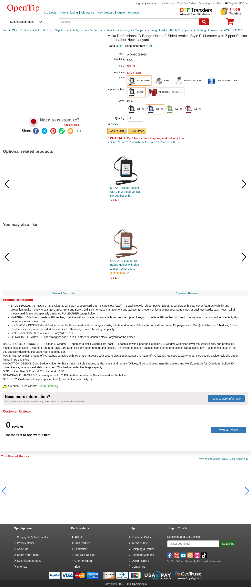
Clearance (87, 12)
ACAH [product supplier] (149, 45)
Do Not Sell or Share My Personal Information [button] (194, 561)
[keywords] (129, 21)
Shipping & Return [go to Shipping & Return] (143, 549)
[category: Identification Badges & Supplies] (126, 30)
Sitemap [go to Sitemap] (22, 566)
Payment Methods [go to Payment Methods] (143, 554)
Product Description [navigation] (64, 293)
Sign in (140, 3)
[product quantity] (135, 118)
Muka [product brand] (119, 45)
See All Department (22, 21)
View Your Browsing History (213, 458)
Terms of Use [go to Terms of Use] (140, 543)
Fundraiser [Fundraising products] (81, 549)
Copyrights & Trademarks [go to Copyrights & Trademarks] (32, 537)
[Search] (204, 21)
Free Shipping (69, 12)
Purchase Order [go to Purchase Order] (141, 537)
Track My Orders (186, 3)
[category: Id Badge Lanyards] (207, 30)
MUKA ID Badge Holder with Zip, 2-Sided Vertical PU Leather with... (125, 191)
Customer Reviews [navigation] (187, 293)
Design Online (140, 560)
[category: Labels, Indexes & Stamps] (86, 30)
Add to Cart (117, 131)
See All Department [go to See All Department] (29, 560)
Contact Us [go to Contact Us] (138, 566)
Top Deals (49, 12)
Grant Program (84, 560)
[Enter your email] (193, 543)
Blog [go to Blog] (77, 566)
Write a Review (228, 430)
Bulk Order (137, 131)
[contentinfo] (23, 8)
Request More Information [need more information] (226, 398)
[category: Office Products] (21, 30)
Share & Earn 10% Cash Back (127, 142)
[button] (236, 3)
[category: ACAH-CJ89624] (234, 30)
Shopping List (207, 3)
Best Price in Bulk (163, 142)
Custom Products (128, 12)
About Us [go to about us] (22, 549)
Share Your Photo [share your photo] (28, 554)
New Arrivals (106, 12)
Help (219, 3)
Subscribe (228, 543)
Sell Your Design (85, 554)
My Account (168, 3)
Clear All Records (239, 458)
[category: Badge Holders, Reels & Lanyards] (171, 30)
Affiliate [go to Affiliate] (79, 537)
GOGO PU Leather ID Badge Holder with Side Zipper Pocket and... (124, 264)
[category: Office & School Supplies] (50, 30)
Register (152, 3)
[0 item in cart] (230, 22)
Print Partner (82, 543)
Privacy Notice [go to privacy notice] (26, 543)
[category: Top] (5, 30)
